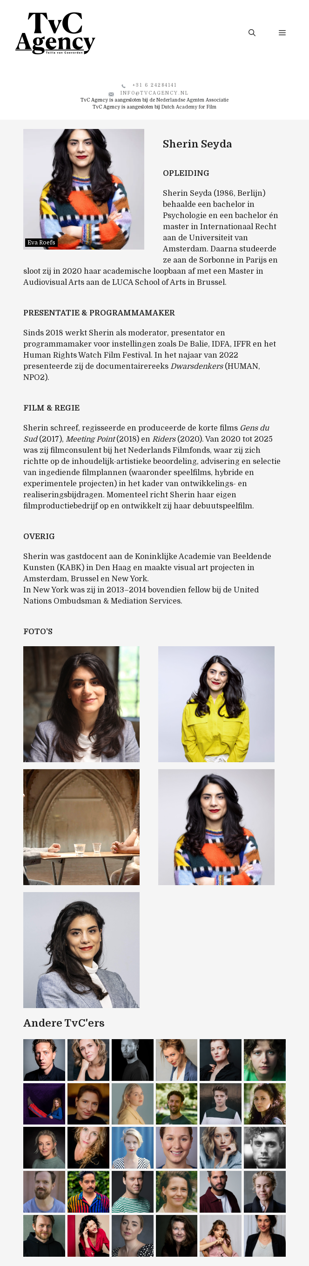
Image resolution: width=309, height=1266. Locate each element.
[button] (252, 33)
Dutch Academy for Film (188, 106)
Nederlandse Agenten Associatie (192, 100)
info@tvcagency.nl (155, 93)
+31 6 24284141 (155, 85)
